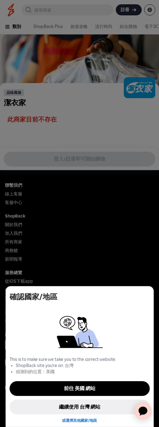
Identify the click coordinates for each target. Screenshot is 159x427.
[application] (143, 411)
